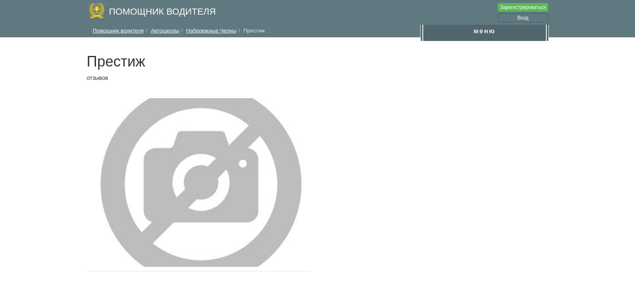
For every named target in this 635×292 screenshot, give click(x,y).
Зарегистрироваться (523, 7)
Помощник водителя (162, 11)
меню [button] (484, 31)
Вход (523, 18)
